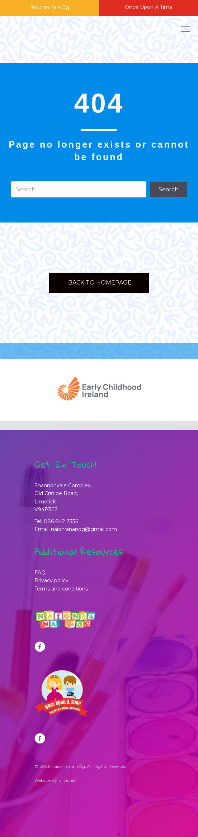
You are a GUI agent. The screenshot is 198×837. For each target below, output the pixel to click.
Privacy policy (51, 580)
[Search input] (78, 189)
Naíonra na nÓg (49, 7)
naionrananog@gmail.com (84, 529)
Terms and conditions (61, 588)
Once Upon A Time (149, 7)
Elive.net (67, 780)
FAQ (40, 572)
